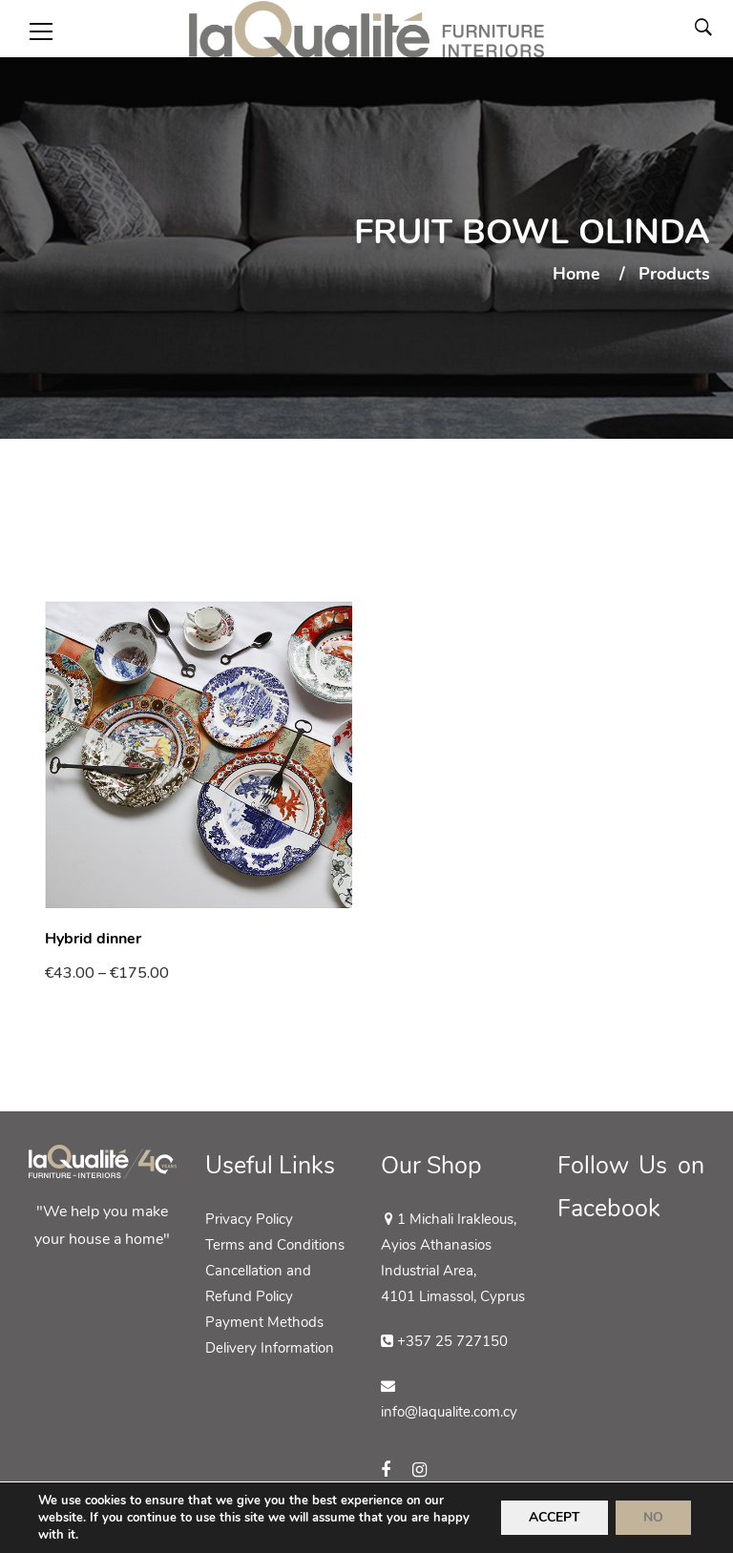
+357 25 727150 (452, 1341)
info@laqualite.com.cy (449, 1411)
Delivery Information (269, 1347)
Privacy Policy (249, 1219)
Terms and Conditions (275, 1244)
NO (652, 1517)
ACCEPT (551, 1517)
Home (576, 274)
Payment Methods (264, 1322)
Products (674, 274)
